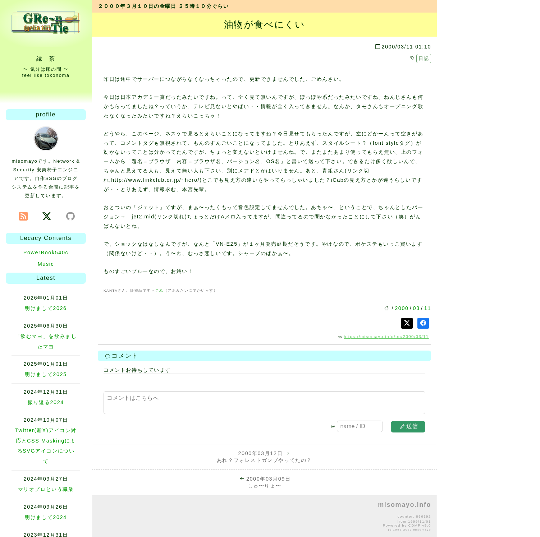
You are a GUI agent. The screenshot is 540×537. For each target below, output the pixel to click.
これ (159, 290)
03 (416, 308)
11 (427, 308)
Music (46, 264)
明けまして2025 (46, 374)
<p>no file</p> (264, 516)
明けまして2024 (46, 517)
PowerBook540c (46, 252)
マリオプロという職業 (46, 489)
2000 (401, 308)
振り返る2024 (46, 402)
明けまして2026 (46, 308)
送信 (409, 426)
